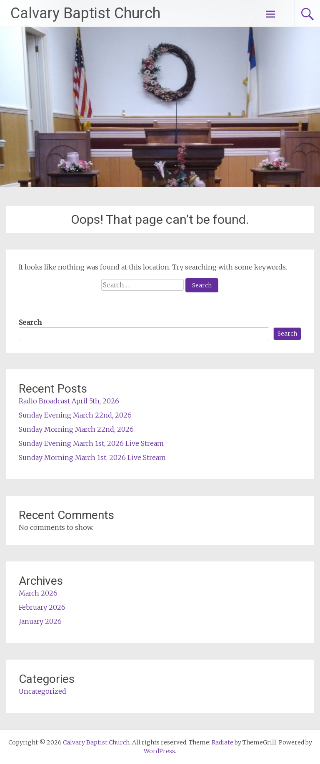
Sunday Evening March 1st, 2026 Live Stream (91, 443)
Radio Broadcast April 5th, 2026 (69, 401)
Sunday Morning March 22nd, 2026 (76, 429)
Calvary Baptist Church (85, 13)
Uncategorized (42, 691)
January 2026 (40, 621)
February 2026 (42, 607)
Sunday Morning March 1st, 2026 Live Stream (92, 457)
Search (30, 322)
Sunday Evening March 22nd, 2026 (75, 415)
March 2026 (38, 593)
